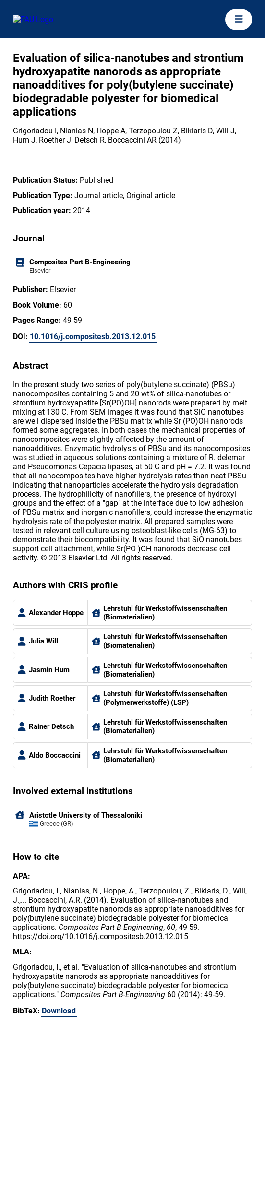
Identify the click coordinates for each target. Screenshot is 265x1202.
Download (59, 1010)
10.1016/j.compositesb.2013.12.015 (93, 336)
